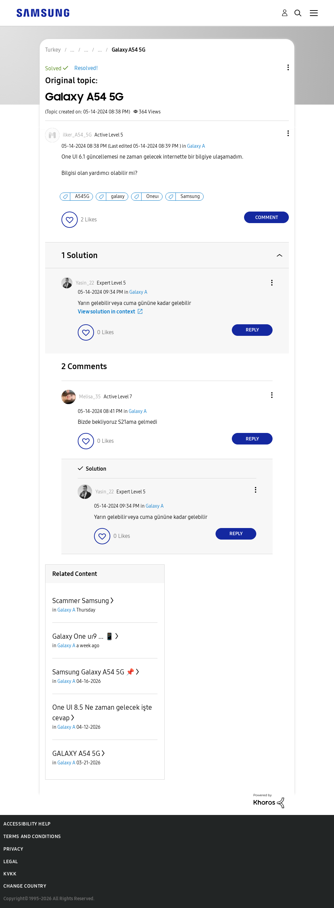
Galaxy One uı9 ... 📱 (83, 636)
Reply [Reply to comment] (252, 330)
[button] (277, 133)
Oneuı (152, 196)
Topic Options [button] (276, 67)
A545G (82, 196)
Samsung (190, 196)
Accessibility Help (27, 824)
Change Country (24, 886)
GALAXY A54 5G (76, 753)
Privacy (13, 849)
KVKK (9, 874)
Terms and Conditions (32, 836)
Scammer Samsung (80, 601)
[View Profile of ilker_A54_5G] (77, 135)
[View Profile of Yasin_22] (85, 283)
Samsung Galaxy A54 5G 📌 (93, 672)
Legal (10, 862)
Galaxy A (196, 146)
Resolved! (86, 68)
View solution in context (106, 311)
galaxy (118, 196)
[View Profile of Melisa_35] (90, 397)
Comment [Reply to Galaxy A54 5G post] (266, 217)
